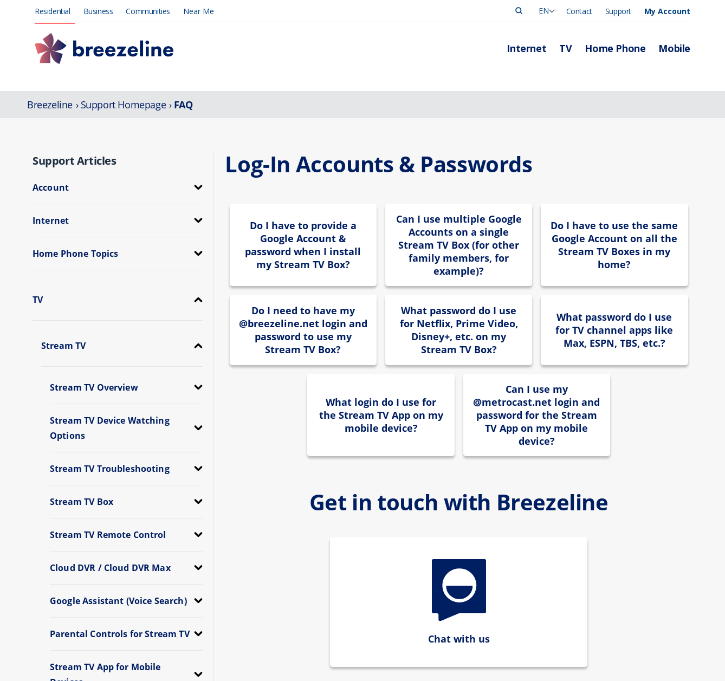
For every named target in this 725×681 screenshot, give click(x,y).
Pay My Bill (452, 669)
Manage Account (462, 658)
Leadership (589, 658)
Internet (310, 658)
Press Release (594, 669)
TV (301, 669)
